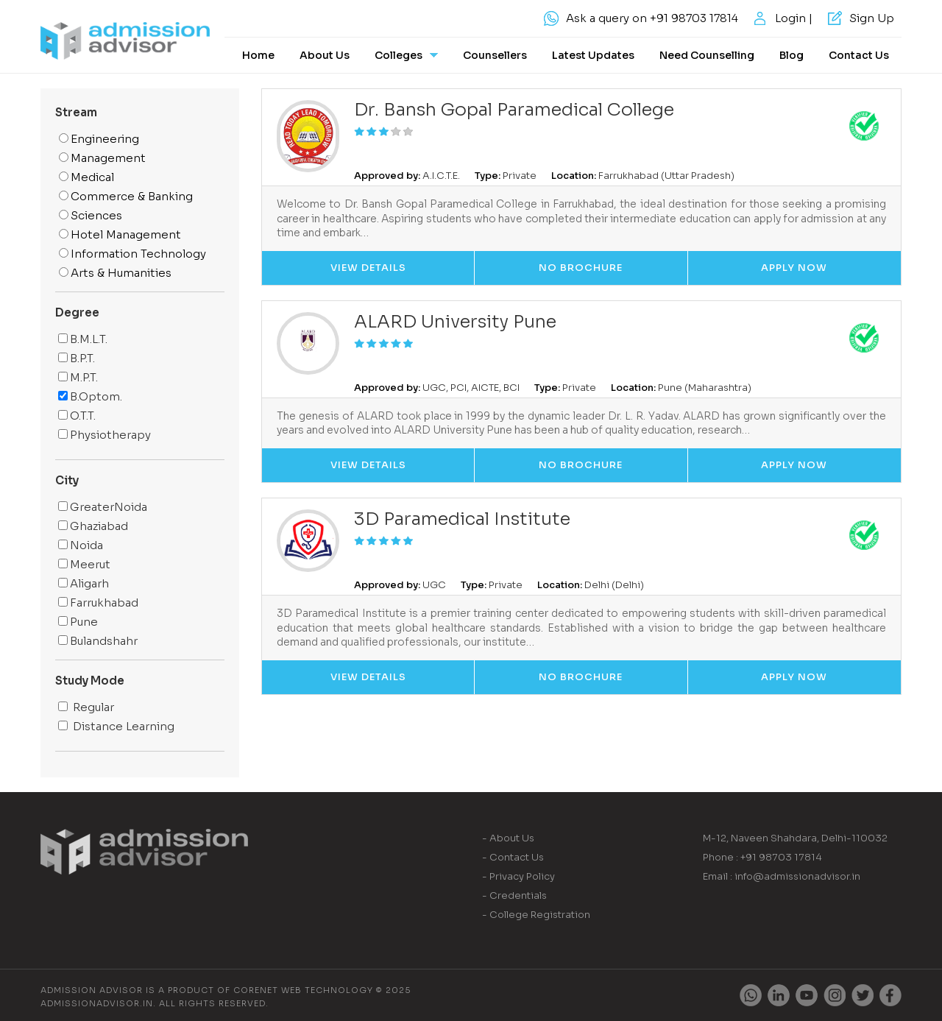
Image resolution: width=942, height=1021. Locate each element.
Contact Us (859, 55)
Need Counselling (706, 55)
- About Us (508, 838)
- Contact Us (513, 857)
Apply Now (794, 267)
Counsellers (495, 55)
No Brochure (581, 267)
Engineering (99, 139)
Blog (791, 55)
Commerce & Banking (126, 196)
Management (102, 158)
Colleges (406, 55)
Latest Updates (593, 55)
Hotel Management (120, 234)
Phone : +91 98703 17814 (762, 857)
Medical (86, 177)
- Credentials (514, 895)
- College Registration (536, 914)
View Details (368, 267)
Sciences (90, 215)
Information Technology (132, 254)
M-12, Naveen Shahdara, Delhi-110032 (795, 838)
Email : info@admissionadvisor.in (781, 876)
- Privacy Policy (518, 876)
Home (258, 55)
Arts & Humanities (115, 273)
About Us (325, 55)
